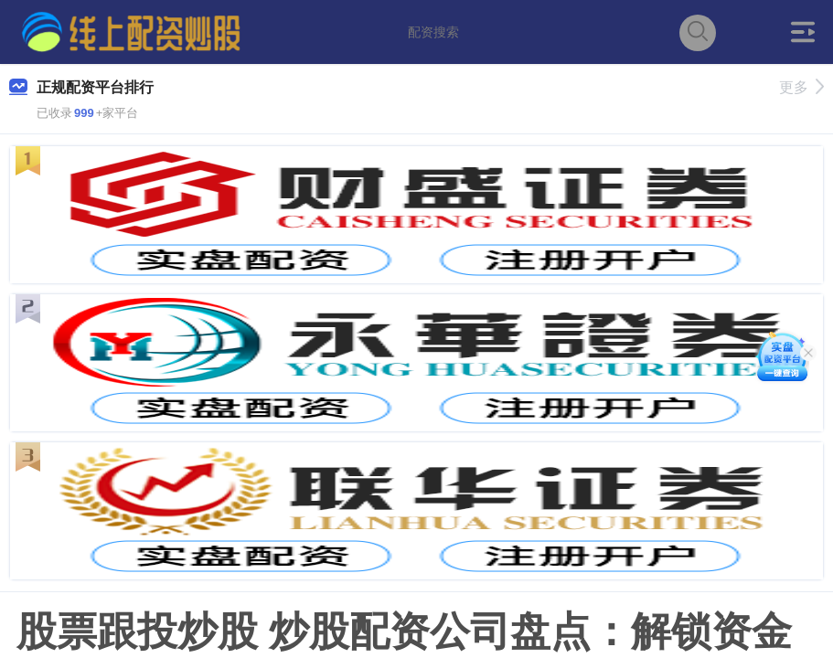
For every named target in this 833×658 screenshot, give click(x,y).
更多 (801, 87)
